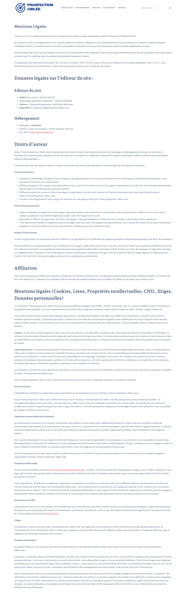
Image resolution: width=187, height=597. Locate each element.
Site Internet (109, 8)
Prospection (67, 8)
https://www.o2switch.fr (41, 132)
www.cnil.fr (51, 513)
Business (122, 8)
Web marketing (82, 8)
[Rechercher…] (154, 7)
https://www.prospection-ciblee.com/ (67, 470)
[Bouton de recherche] (170, 7)
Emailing (96, 8)
